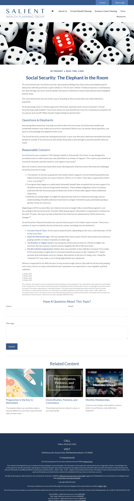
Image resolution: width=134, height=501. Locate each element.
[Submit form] (11, 346)
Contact (102, 3)
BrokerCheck (87, 461)
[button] (52, 11)
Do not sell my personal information (68, 478)
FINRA (100, 486)
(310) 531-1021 (70, 444)
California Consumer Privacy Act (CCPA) (72, 476)
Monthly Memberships (98, 399)
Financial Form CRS (68, 457)
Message (10, 323)
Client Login (120, 3)
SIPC (105, 486)
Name (8, 306)
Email (70, 306)
